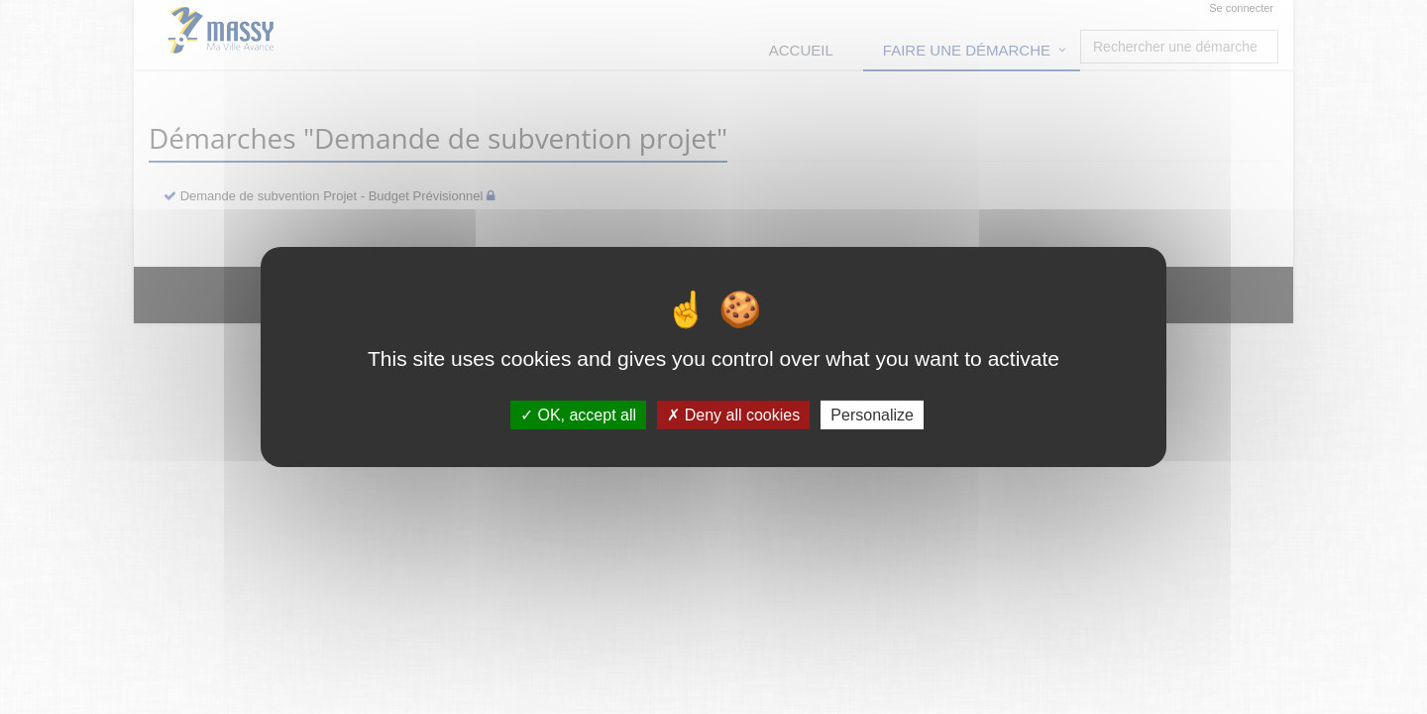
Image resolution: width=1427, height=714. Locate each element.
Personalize (872, 415)
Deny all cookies (733, 415)
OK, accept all (578, 415)
